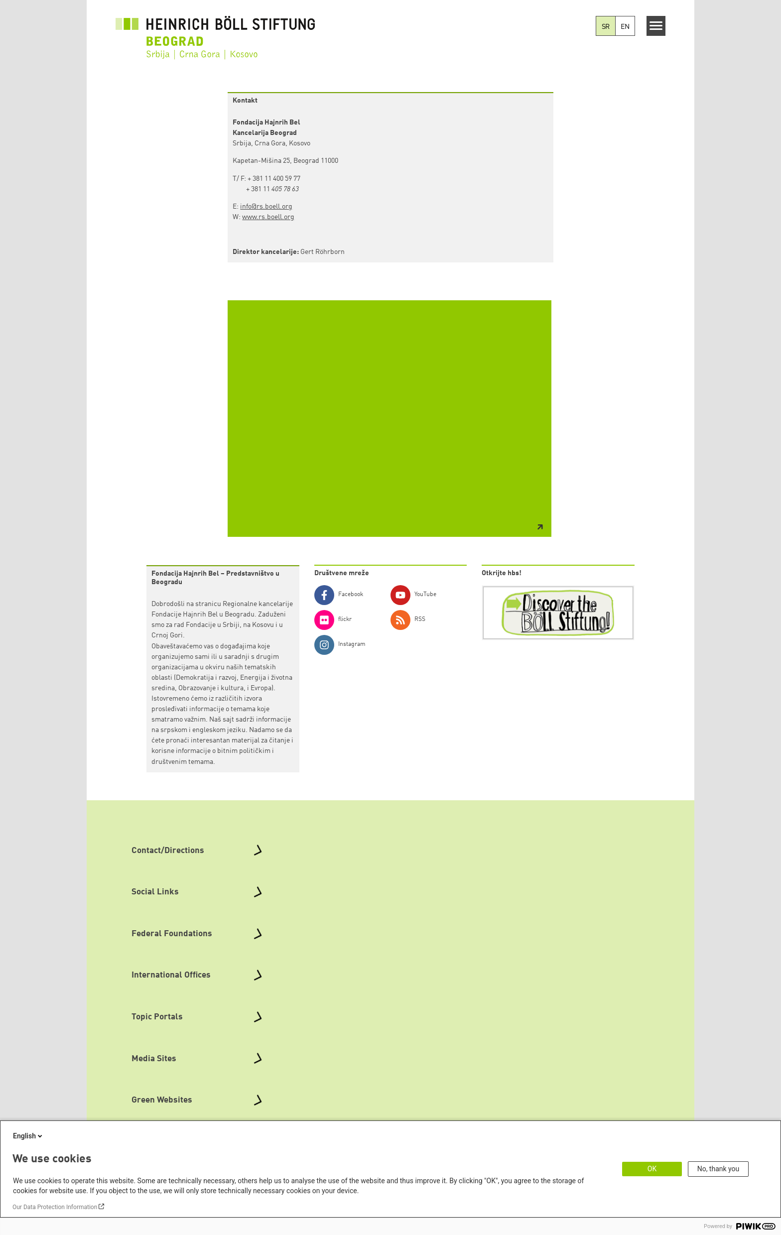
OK (652, 1169)
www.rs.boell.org (268, 217)
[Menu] (656, 26)
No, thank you (718, 1169)
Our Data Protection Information (54, 1207)
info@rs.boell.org (266, 206)
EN (625, 26)
